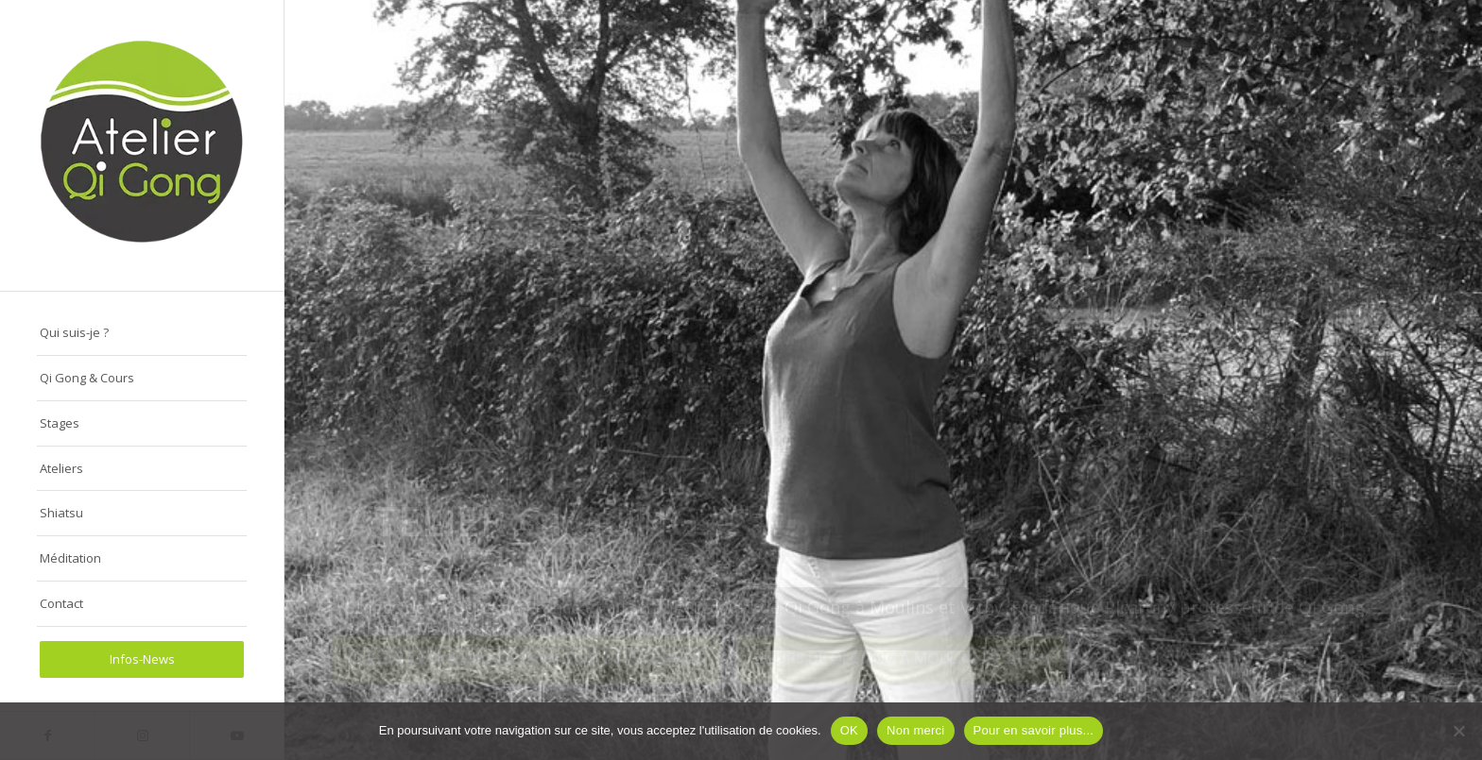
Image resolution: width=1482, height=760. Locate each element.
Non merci (916, 730)
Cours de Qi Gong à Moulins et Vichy (902, 670)
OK (849, 730)
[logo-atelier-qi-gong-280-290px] (142, 145)
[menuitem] (142, 333)
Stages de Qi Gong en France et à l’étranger (526, 670)
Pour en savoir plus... (1034, 730)
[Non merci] (1458, 730)
